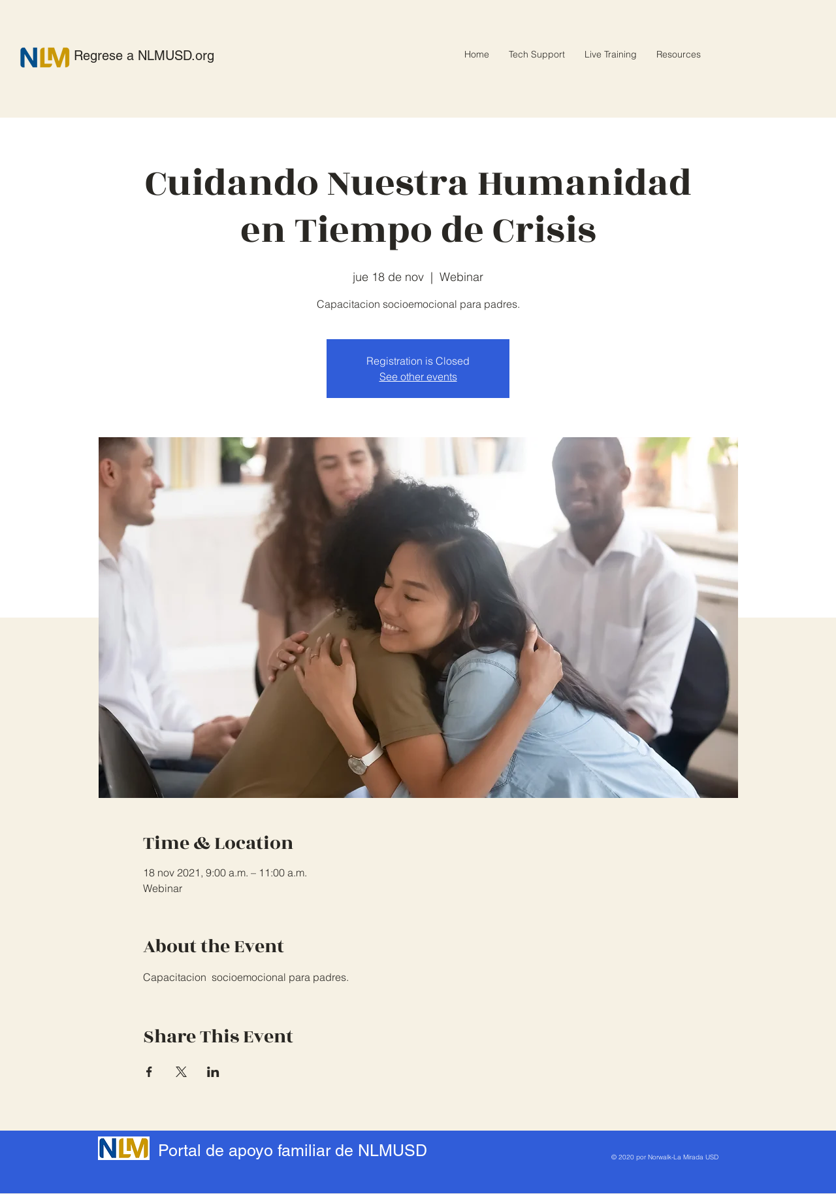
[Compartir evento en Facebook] (149, 1072)
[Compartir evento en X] (181, 1072)
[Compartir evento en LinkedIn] (213, 1072)
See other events (418, 376)
